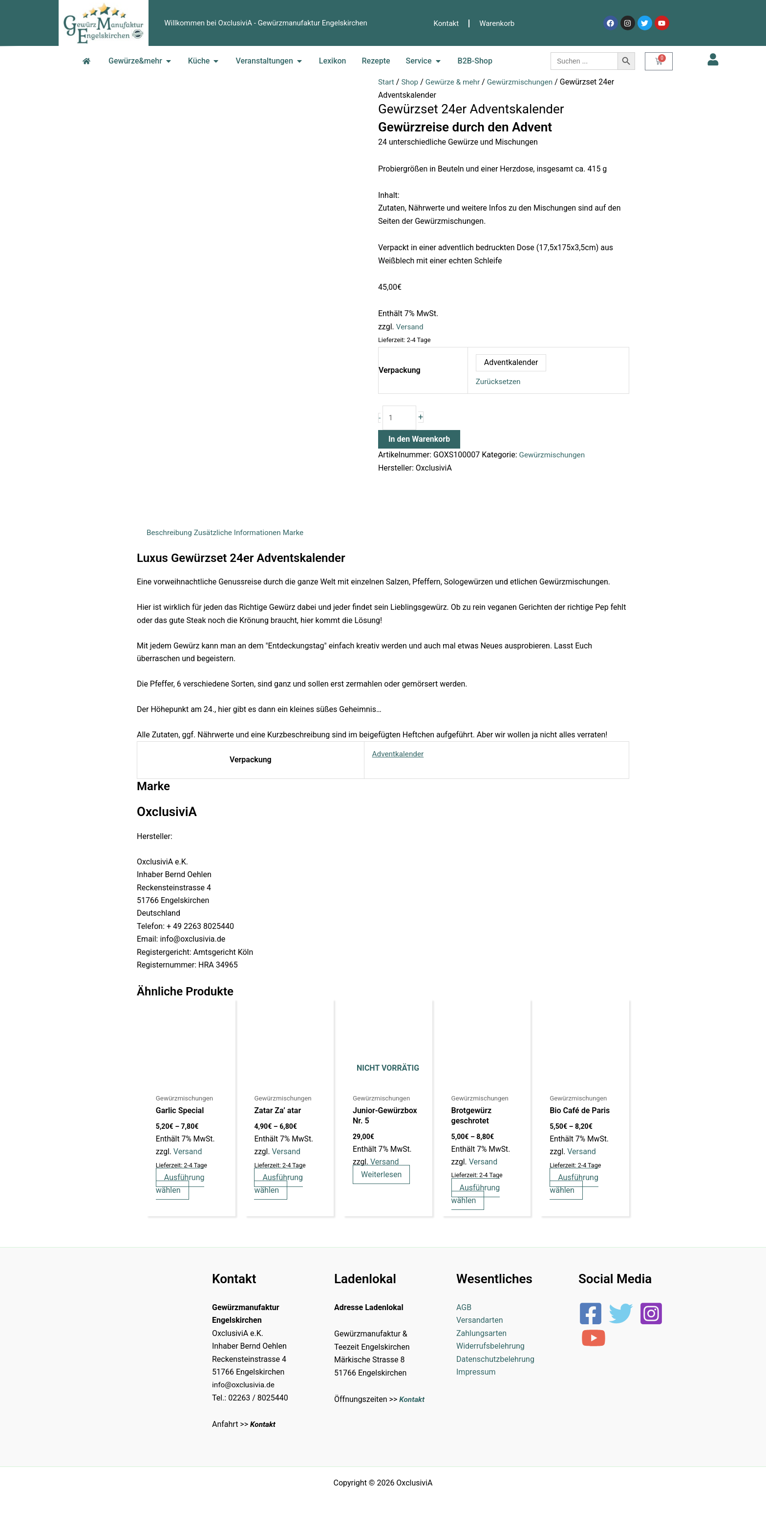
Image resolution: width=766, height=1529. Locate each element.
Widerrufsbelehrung (490, 1349)
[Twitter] (621, 1316)
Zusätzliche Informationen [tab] (241, 533)
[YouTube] (593, 1341)
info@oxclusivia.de (244, 1388)
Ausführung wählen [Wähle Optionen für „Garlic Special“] (181, 1186)
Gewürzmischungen (525, 81)
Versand (410, 326)
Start (386, 81)
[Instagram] (651, 1316)
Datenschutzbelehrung (495, 1362)
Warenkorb (496, 23)
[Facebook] (590, 1316)
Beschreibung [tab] (170, 533)
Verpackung (400, 370)
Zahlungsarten (481, 1336)
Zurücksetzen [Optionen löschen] (499, 381)
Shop (411, 81)
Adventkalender (395, 754)
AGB (463, 1310)
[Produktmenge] (400, 418)
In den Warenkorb (419, 440)
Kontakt (446, 23)
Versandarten (479, 1323)
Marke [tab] (300, 533)
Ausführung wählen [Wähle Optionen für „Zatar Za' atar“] (280, 1186)
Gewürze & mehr (455, 81)
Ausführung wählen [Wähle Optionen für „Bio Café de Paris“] (575, 1186)
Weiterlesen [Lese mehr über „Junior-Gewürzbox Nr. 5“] (383, 1176)
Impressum (476, 1374)
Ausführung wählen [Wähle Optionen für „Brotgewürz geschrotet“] (476, 1196)
